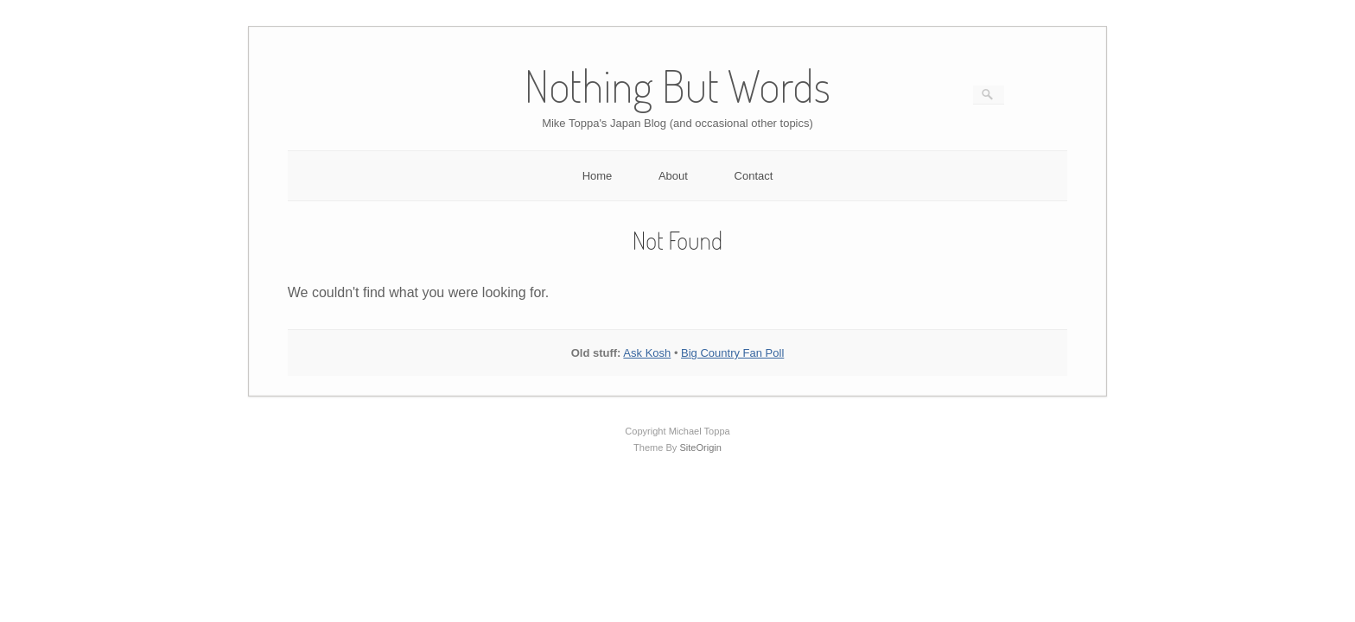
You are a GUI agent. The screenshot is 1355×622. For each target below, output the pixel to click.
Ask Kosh (647, 352)
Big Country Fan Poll (732, 352)
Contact (754, 175)
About (673, 175)
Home (597, 175)
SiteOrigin (700, 447)
